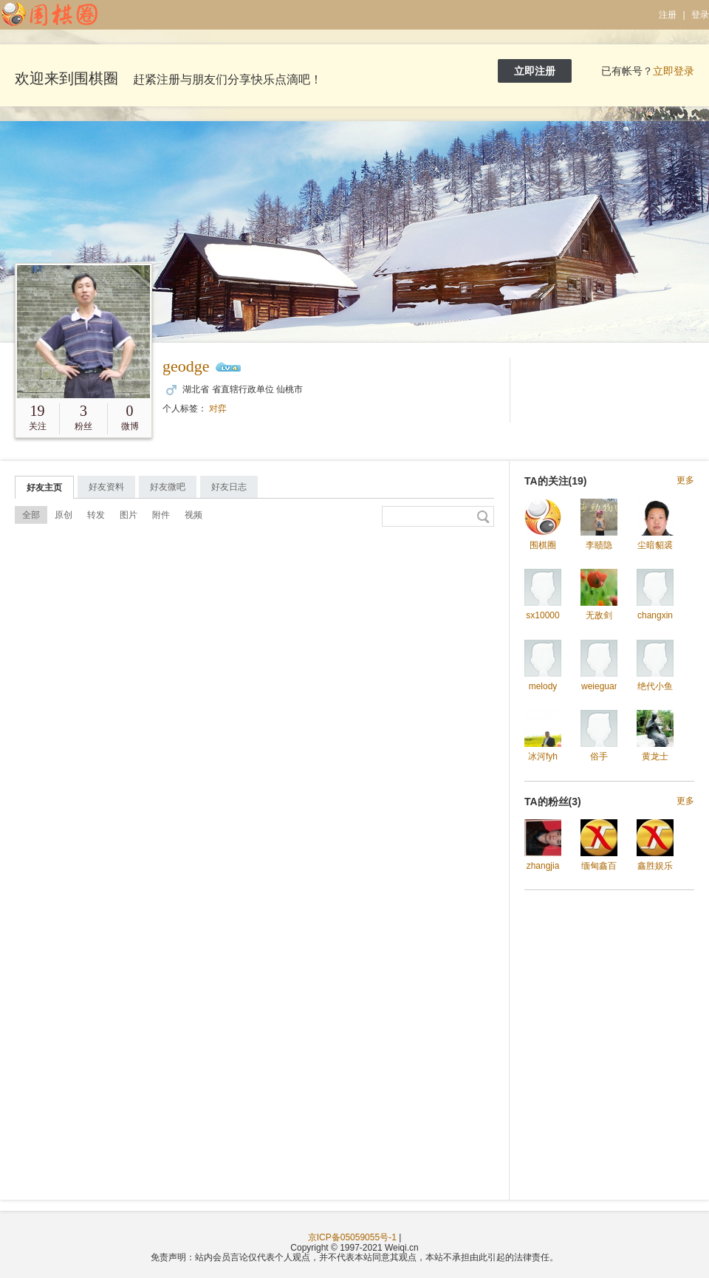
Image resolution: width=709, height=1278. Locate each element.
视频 (193, 515)
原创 (63, 515)
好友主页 (44, 487)
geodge (186, 366)
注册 (668, 15)
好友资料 (106, 487)
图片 (128, 515)
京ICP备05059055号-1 (352, 1237)
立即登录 (673, 71)
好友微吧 (167, 487)
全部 (31, 515)
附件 (161, 515)
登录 (700, 15)
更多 (685, 480)
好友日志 (229, 487)
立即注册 (534, 71)
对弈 (218, 408)
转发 (96, 515)
